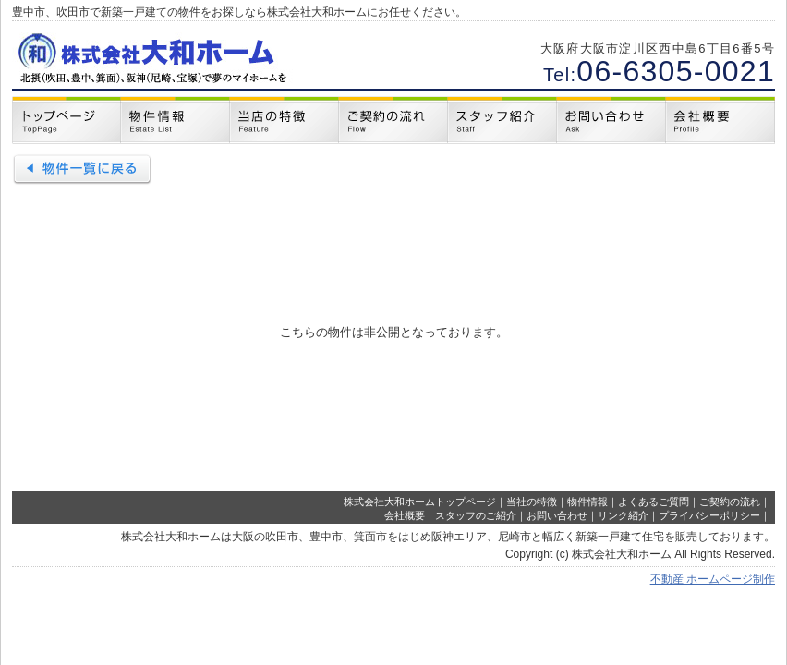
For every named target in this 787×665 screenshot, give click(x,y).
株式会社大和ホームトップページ (420, 501)
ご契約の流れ (729, 501)
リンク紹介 (623, 515)
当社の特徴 (531, 501)
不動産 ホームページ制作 (712, 579)
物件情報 (587, 501)
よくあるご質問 (653, 501)
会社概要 (404, 515)
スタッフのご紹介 (475, 515)
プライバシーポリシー (709, 515)
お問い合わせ (557, 515)
